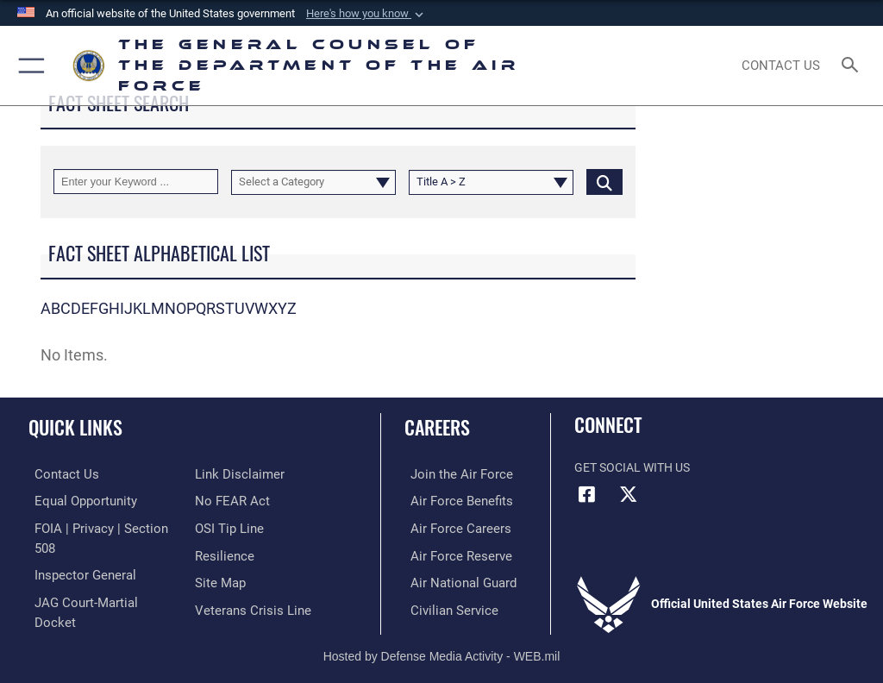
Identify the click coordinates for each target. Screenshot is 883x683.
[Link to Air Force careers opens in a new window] (450, 526)
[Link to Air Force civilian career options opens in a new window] (443, 605)
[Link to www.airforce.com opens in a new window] (451, 474)
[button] (366, 13)
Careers (437, 427)
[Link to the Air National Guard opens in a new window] (454, 579)
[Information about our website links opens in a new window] (68, 605)
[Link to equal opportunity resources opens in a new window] (77, 499)
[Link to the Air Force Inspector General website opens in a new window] (75, 553)
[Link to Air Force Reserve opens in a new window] (450, 553)
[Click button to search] (604, 181)
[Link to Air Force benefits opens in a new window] (451, 499)
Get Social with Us (632, 468)
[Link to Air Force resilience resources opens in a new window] (221, 526)
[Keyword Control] (135, 181)
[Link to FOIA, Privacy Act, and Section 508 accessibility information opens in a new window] (100, 526)
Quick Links (75, 427)
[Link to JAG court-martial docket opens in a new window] (97, 579)
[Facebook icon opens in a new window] (587, 494)
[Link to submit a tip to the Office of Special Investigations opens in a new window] (226, 499)
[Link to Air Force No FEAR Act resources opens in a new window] (229, 474)
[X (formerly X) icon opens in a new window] (629, 494)
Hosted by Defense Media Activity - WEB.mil (441, 645)
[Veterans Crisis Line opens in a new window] (247, 579)
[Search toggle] (853, 66)
